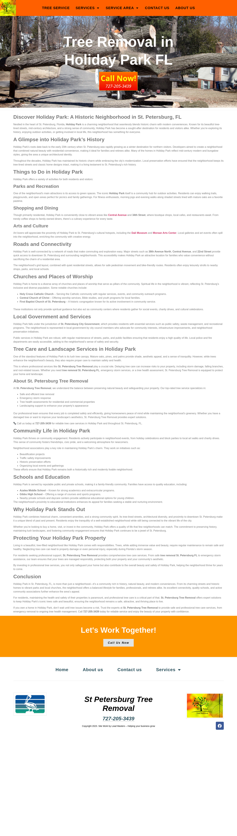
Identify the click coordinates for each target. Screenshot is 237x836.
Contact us (157, 8)
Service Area (122, 8)
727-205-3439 (118, 718)
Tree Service (56, 8)
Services (88, 8)
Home (59, 669)
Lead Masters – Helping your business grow (133, 725)
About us (185, 8)
